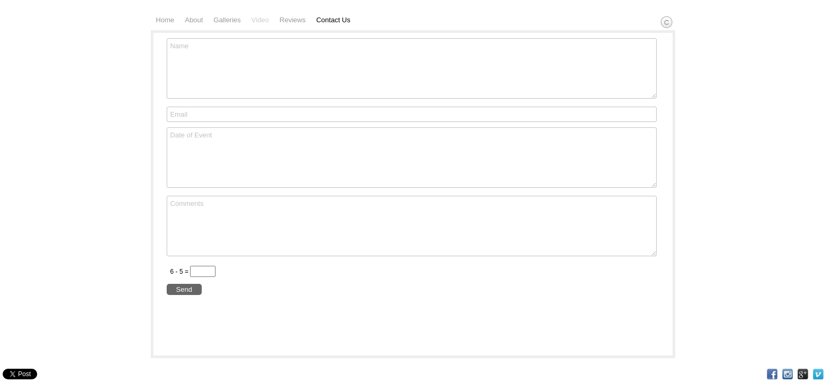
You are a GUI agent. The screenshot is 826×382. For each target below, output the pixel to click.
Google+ (802, 374)
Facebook (772, 374)
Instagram (787, 374)
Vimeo (818, 374)
